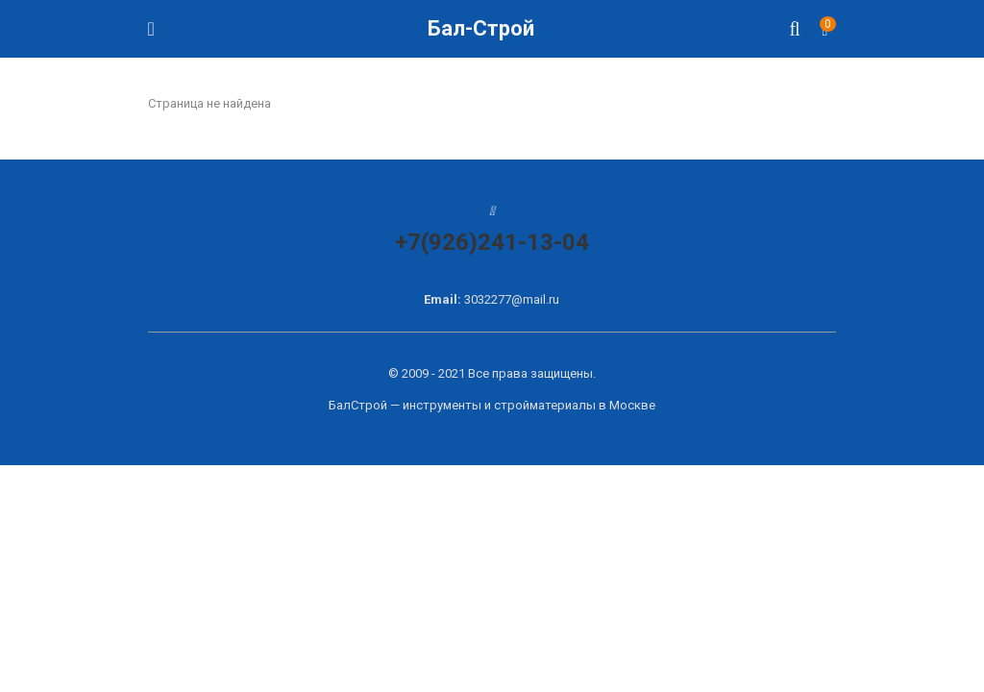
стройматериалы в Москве (574, 405)
